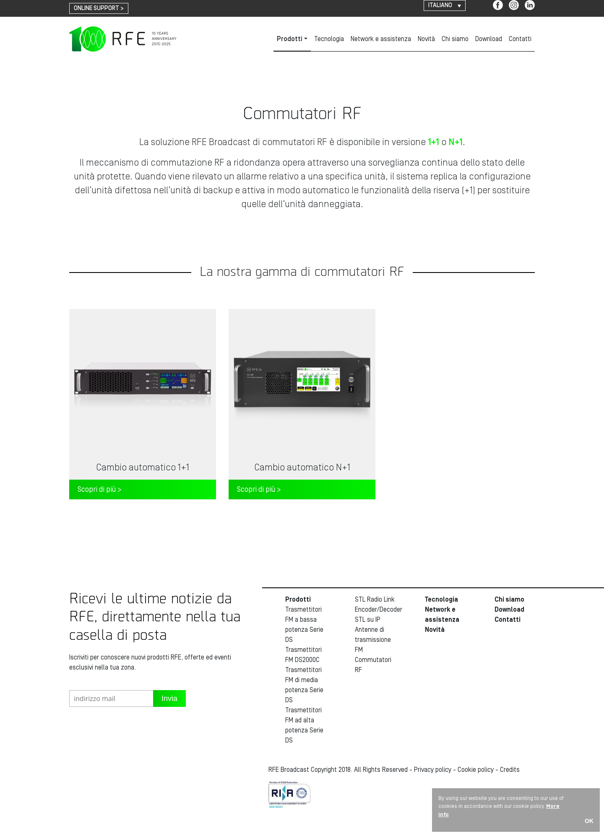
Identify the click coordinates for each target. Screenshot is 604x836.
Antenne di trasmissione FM (373, 640)
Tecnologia (329, 39)
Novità (426, 39)
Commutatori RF (373, 665)
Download (488, 39)
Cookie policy (476, 770)
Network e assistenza (381, 39)
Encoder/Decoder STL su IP (375, 614)
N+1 (455, 142)
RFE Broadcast (123, 39)
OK (589, 821)
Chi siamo (455, 39)
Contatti (520, 39)
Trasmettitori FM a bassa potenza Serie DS (304, 625)
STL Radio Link (375, 599)
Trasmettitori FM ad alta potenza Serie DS (304, 725)
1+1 (433, 142)
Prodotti (289, 39)
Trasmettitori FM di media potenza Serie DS (304, 685)
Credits (510, 770)
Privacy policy (432, 770)
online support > (99, 8)
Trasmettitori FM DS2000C (303, 655)
